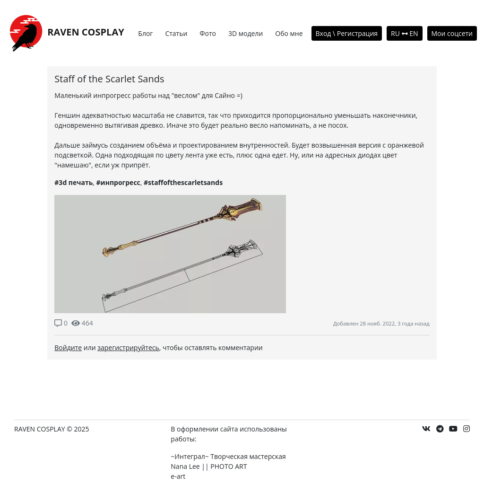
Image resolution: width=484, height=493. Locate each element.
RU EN (404, 33)
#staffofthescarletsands (183, 182)
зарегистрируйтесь (128, 347)
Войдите (68, 347)
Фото (207, 33)
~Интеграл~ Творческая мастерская (228, 456)
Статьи (176, 33)
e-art (178, 476)
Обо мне (288, 33)
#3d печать (73, 182)
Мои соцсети (452, 33)
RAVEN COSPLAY (65, 33)
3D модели (245, 33)
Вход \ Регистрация (347, 33)
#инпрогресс (118, 182)
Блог (145, 33)
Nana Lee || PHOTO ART (209, 466)
